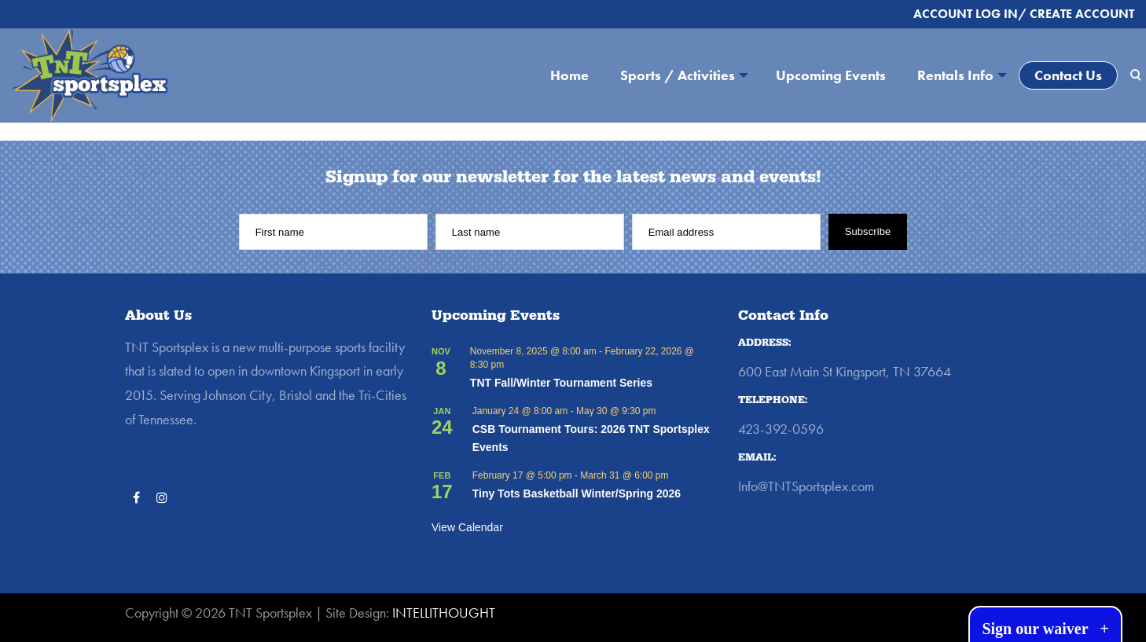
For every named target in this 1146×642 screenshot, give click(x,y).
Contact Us (1068, 75)
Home (569, 75)
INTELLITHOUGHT (443, 612)
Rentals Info (955, 75)
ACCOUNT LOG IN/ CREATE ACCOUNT (1023, 14)
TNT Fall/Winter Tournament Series (561, 382)
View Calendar (467, 527)
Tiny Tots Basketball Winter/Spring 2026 (576, 493)
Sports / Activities (677, 75)
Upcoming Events (831, 75)
